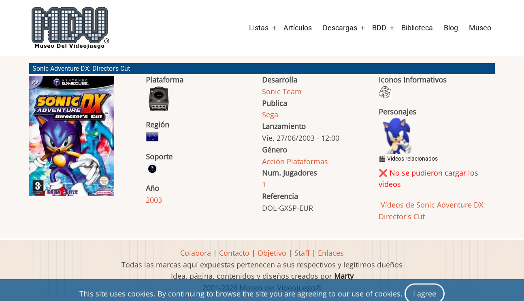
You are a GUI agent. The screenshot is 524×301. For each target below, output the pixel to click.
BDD (379, 27)
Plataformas (307, 161)
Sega (270, 114)
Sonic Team (282, 91)
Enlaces (331, 253)
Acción (273, 161)
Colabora (195, 253)
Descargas (340, 27)
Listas (258, 27)
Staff (302, 253)
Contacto (234, 253)
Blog (451, 27)
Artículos (297, 27)
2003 (154, 200)
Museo (480, 27)
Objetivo (272, 253)
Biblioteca (417, 27)
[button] (71, 139)
